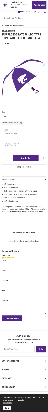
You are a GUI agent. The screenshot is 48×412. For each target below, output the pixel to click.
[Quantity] (7, 158)
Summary (5, 300)
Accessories (24, 167)
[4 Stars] (10, 258)
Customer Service (10, 361)
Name (4, 260)
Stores (5, 369)
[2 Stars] (5, 258)
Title (3, 290)
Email (4, 270)
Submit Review (12, 318)
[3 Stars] (8, 258)
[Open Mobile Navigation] (3, 12)
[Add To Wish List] (43, 158)
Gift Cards (7, 378)
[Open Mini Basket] (44, 12)
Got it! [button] (7, 408)
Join (41, 349)
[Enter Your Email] (18, 349)
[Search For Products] (17, 18)
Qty (3, 154)
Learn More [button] (7, 403)
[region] (24, 198)
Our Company (8, 387)
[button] (35, 12)
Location (5, 280)
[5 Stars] (13, 258)
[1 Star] (3, 258)
